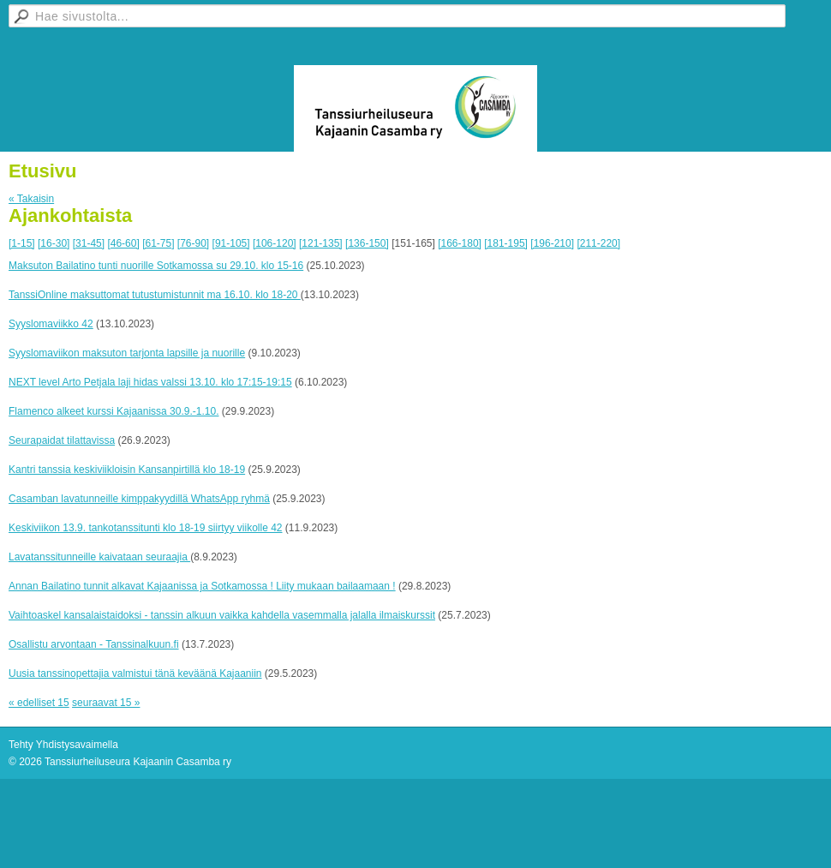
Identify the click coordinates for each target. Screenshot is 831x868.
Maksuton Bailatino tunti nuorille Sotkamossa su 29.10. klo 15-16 (156, 266)
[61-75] (158, 243)
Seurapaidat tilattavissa (62, 440)
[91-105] (231, 243)
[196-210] (552, 243)
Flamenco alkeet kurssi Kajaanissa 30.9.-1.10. (113, 411)
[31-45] (89, 243)
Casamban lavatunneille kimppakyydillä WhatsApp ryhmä (139, 499)
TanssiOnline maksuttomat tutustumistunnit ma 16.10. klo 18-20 (155, 295)
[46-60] (123, 243)
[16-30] (53, 243)
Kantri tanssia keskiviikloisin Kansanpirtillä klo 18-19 (127, 470)
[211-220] (598, 243)
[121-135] (321, 243)
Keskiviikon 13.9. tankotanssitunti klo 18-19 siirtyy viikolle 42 (146, 528)
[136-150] (367, 243)
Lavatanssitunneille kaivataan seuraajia (99, 557)
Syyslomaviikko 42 (51, 324)
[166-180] (459, 243)
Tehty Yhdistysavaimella (63, 745)
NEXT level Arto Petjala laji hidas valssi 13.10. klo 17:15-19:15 (150, 382)
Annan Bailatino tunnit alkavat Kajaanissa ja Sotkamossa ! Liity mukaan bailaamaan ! (202, 586)
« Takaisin (31, 199)
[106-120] (274, 243)
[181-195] (506, 243)
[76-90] (193, 243)
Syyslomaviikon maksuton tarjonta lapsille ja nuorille (127, 353)
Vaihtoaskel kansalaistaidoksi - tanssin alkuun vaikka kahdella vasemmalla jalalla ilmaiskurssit (222, 615)
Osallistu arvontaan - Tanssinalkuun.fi (94, 644)
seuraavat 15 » (106, 703)
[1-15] (22, 243)
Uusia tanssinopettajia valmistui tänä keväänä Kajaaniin (135, 673)
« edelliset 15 (39, 703)
